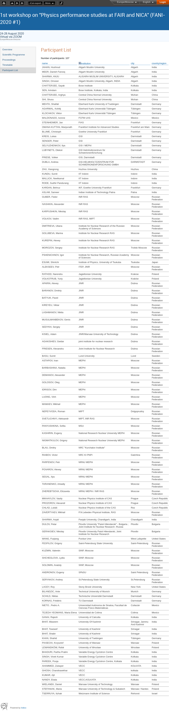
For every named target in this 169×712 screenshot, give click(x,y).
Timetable (7, 65)
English (146, 2)
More (48, 3)
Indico (23, 708)
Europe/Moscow (125, 2)
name (45, 63)
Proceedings (8, 59)
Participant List (10, 70)
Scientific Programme (13, 54)
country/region (159, 63)
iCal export (36, 3)
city (132, 63)
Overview (7, 49)
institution (86, 63)
